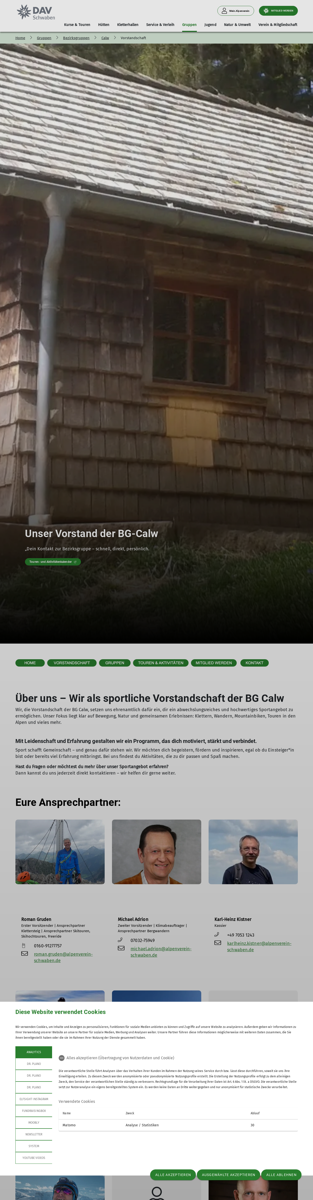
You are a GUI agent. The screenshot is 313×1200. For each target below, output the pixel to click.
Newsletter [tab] (33, 1134)
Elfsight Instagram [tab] (34, 1099)
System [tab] (34, 1146)
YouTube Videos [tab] (33, 1158)
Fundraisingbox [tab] (34, 1111)
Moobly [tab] (33, 1122)
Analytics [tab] (34, 1052)
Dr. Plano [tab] (34, 1064)
